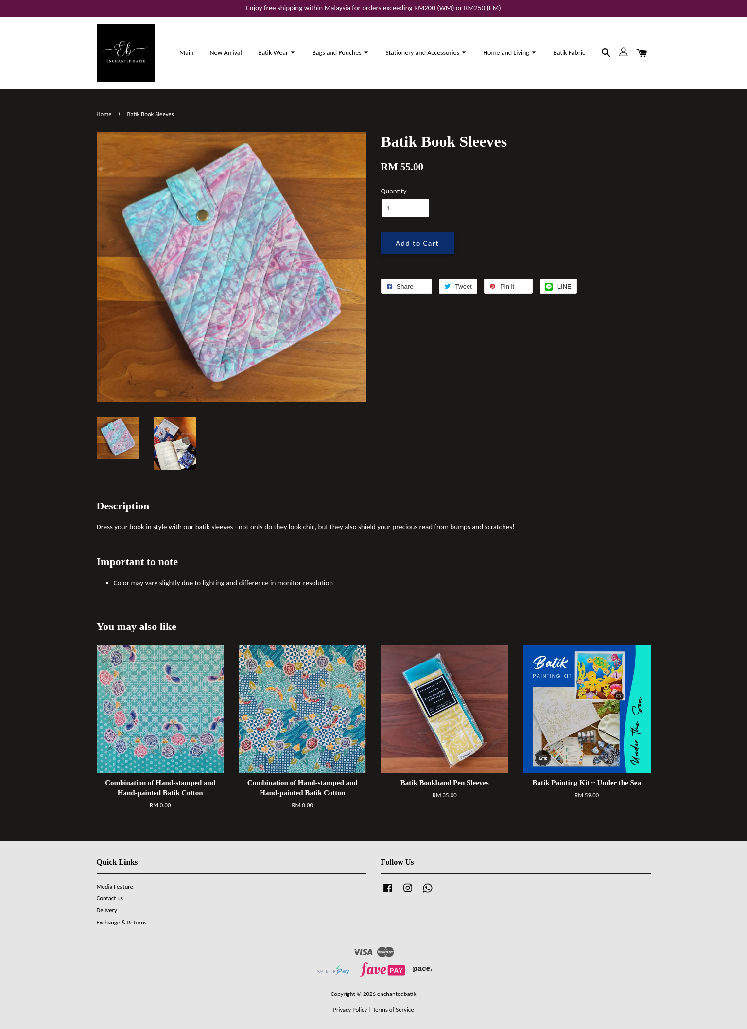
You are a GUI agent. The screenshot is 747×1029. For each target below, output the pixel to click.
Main (186, 53)
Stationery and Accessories (426, 53)
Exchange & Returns (122, 922)
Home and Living (510, 53)
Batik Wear (277, 53)
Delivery (107, 910)
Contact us (110, 898)
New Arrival (225, 53)
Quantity (394, 191)
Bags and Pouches (340, 53)
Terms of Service (393, 1009)
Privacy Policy (350, 1009)
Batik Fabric (569, 53)
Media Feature (115, 886)
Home (104, 114)
